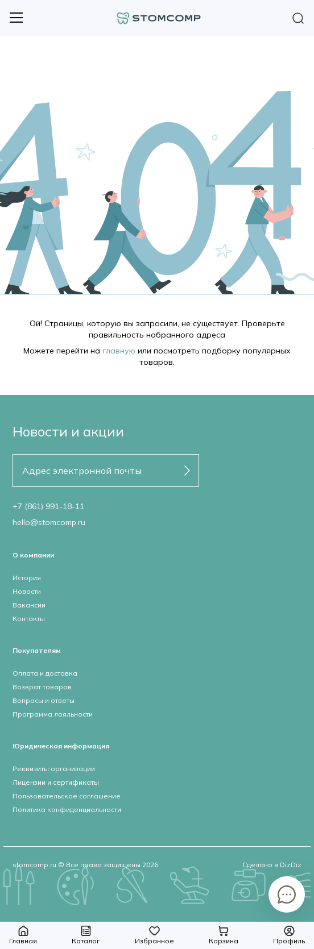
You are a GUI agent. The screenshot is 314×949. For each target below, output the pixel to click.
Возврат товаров (42, 686)
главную (118, 351)
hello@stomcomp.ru (49, 522)
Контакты (29, 618)
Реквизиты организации (54, 768)
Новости (27, 591)
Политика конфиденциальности (67, 809)
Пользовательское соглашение (67, 796)
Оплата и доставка (45, 673)
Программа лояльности (53, 714)
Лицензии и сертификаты (56, 782)
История (27, 577)
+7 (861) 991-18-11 (48, 506)
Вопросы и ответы (44, 700)
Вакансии (29, 605)
